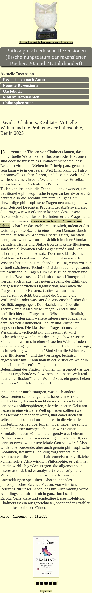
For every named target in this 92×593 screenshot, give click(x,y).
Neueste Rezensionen (21, 85)
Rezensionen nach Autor (24, 79)
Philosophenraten (18, 103)
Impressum (46, 591)
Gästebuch (12, 91)
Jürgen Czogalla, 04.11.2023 (24, 516)
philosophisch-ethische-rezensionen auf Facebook (46, 42)
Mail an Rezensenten (21, 97)
